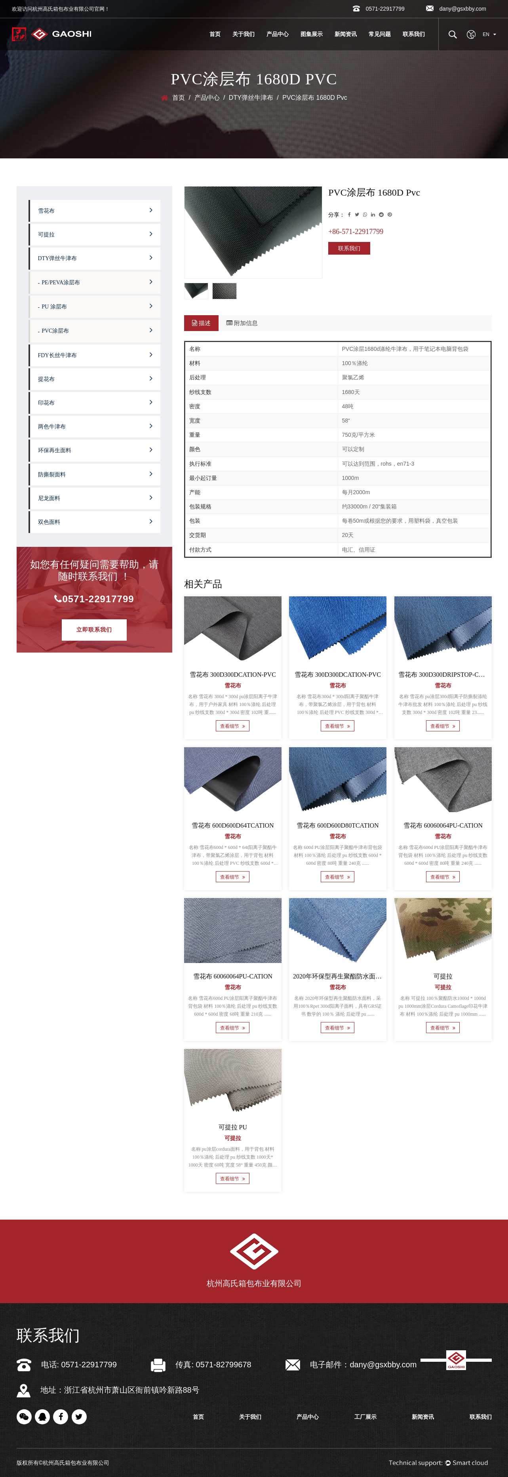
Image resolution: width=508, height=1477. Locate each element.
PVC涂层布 (97, 330)
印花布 (95, 402)
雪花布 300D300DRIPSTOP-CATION (448, 674)
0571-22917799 (94, 599)
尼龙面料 (95, 497)
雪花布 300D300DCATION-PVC (232, 674)
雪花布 (95, 210)
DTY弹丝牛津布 (251, 97)
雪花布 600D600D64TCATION (233, 825)
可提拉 (95, 234)
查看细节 (232, 726)
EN (489, 34)
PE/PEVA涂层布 (97, 282)
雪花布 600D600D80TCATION (338, 825)
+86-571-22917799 (355, 232)
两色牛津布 (95, 426)
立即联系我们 (94, 630)
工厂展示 (365, 1417)
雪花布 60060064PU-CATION (442, 825)
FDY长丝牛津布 (95, 354)
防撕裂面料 (95, 474)
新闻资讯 (346, 34)
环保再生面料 (95, 449)
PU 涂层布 (97, 306)
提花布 (95, 378)
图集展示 (312, 34)
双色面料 (95, 521)
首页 (215, 34)
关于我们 (243, 34)
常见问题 (380, 34)
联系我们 (414, 34)
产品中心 (277, 34)
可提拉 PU (232, 1127)
